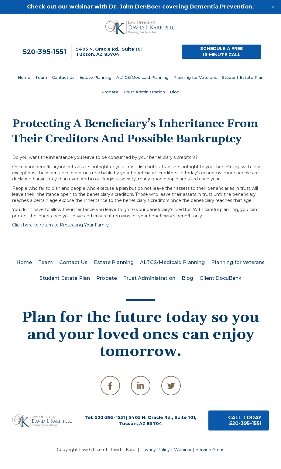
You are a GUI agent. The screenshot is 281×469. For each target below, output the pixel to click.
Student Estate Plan (242, 77)
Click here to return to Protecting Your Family (60, 225)
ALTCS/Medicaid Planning (142, 77)
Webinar (183, 449)
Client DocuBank (221, 278)
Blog (175, 91)
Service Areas (210, 449)
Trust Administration (144, 91)
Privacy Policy (155, 449)
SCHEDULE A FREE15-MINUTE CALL (221, 51)
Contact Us (63, 77)
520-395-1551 (44, 52)
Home (24, 77)
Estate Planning (95, 77)
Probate (109, 91)
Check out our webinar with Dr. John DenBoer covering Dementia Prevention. (140, 6)
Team (41, 77)
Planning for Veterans (195, 77)
